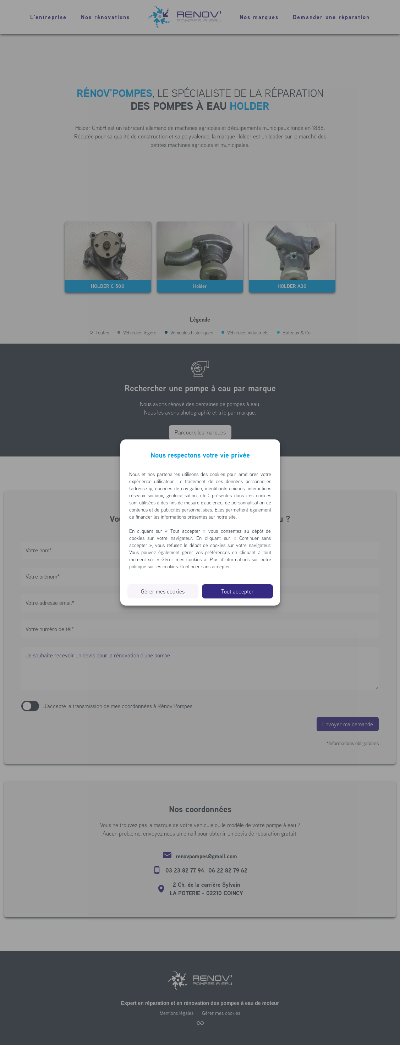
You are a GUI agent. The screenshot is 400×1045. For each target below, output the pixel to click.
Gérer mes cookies (163, 591)
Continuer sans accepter (205, 566)
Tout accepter (237, 591)
